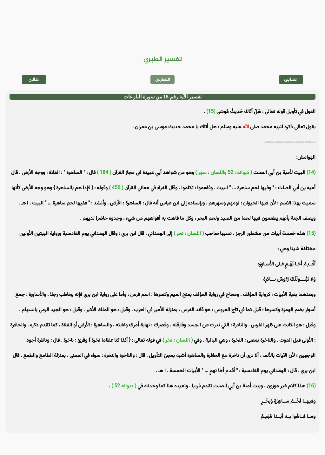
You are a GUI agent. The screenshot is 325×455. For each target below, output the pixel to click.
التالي (34, 79)
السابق (291, 79)
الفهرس (162, 79)
